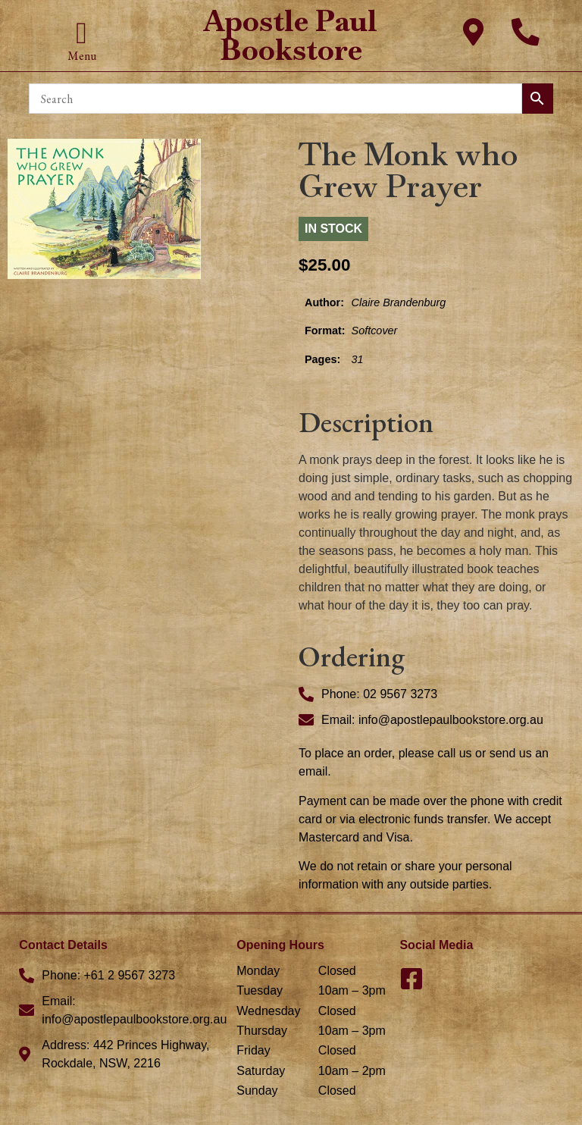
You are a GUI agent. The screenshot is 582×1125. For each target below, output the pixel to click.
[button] (81, 33)
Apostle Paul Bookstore (290, 35)
